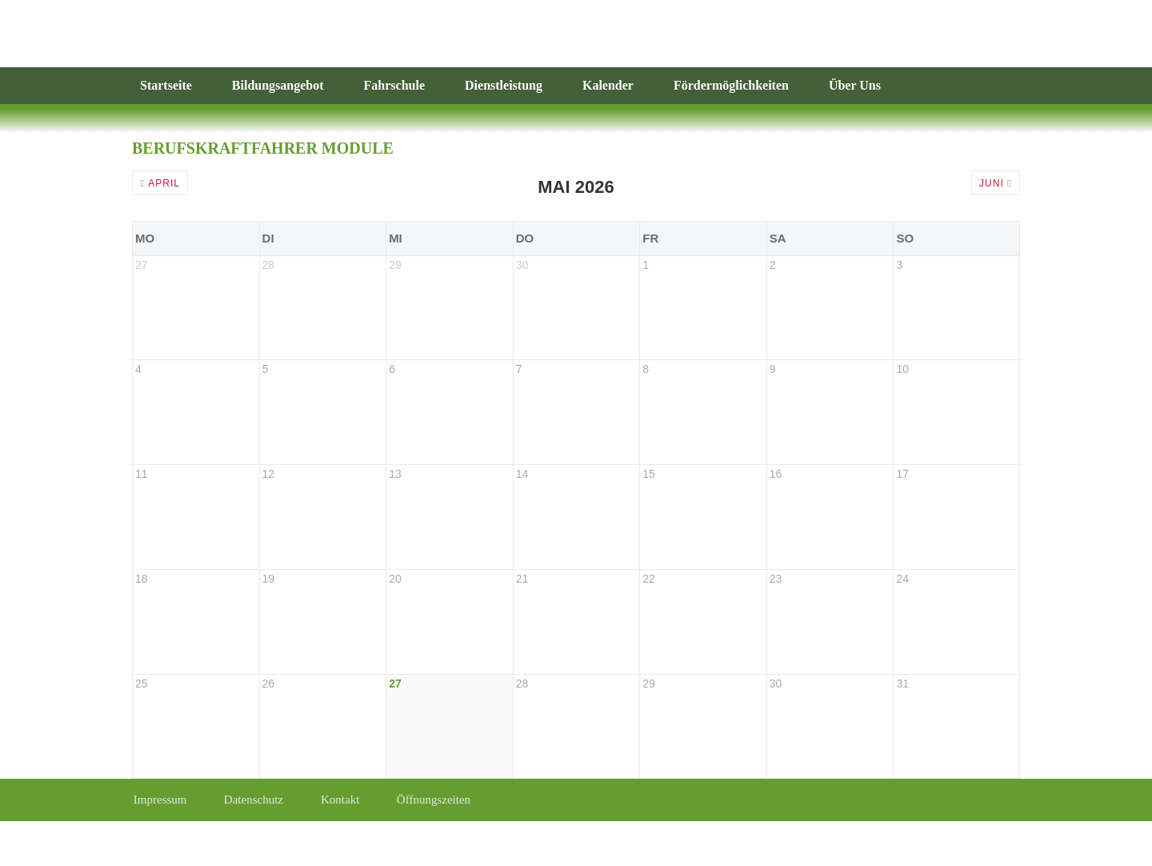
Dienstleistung (503, 85)
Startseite (166, 85)
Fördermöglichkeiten (731, 85)
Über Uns (855, 85)
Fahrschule (394, 85)
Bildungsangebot (278, 85)
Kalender (608, 85)
